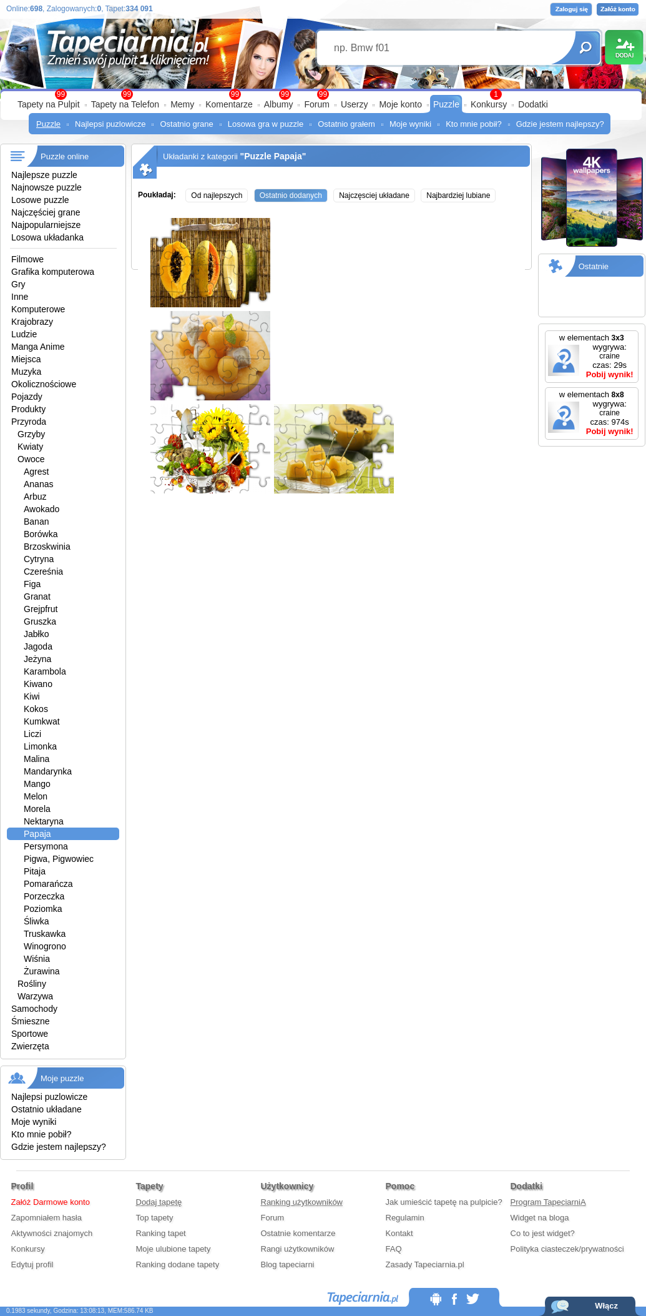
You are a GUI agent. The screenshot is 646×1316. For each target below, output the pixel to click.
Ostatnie (594, 266)
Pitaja (35, 871)
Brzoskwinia (47, 547)
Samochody (34, 1009)
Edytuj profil (32, 1264)
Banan (36, 522)
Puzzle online (65, 156)
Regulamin (405, 1217)
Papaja (37, 834)
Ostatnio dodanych (291, 195)
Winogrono (45, 946)
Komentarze (228, 104)
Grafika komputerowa (52, 272)
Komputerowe (38, 309)
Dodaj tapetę (159, 1202)
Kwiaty (30, 447)
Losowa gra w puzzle (265, 124)
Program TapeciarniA (548, 1202)
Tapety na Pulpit (48, 104)
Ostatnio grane (186, 124)
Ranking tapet (161, 1233)
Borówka (40, 534)
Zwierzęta (30, 1046)
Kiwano (38, 684)
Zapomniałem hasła (46, 1217)
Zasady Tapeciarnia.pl (425, 1264)
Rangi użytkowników (298, 1249)
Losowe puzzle (40, 200)
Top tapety (155, 1217)
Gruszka (40, 621)
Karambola (45, 671)
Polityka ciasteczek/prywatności (567, 1249)
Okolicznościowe (43, 384)
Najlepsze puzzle (44, 175)
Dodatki (532, 104)
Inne (19, 297)
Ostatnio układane (46, 1109)
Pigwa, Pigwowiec (59, 859)
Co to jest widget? (543, 1233)
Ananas (38, 484)
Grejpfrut (40, 609)
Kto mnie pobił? (474, 124)
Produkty (28, 409)
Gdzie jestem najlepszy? (560, 124)
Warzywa (35, 996)
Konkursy (489, 104)
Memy (182, 104)
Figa (32, 584)
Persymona (46, 846)
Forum (316, 104)
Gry (18, 284)
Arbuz (35, 497)
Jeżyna (37, 659)
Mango (37, 784)
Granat (37, 596)
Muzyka (26, 372)
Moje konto (400, 104)
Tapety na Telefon (125, 104)
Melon (35, 796)
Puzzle (446, 104)
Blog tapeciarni (288, 1264)
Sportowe (29, 1034)
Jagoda (38, 646)
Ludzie (24, 334)
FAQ (394, 1249)
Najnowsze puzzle (46, 187)
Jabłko (36, 634)
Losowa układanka (47, 237)
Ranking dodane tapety (178, 1264)
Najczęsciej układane (374, 195)
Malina (36, 759)
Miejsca (26, 359)
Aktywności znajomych (52, 1233)
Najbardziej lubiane (458, 195)
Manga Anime (38, 347)
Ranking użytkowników (302, 1202)
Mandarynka (48, 771)
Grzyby (31, 434)
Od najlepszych (216, 195)
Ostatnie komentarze (298, 1233)
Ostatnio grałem (346, 124)
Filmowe (27, 259)
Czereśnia (43, 571)
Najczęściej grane (46, 212)
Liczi (32, 734)
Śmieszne (30, 1021)
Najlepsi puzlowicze (110, 124)
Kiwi (32, 696)
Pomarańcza (48, 884)
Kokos (36, 709)
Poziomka (43, 909)
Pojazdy (26, 397)
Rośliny (31, 984)
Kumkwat (42, 721)
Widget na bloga (540, 1217)
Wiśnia (37, 959)
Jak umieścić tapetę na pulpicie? (444, 1202)
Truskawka (45, 934)
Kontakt (399, 1233)
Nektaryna (44, 821)
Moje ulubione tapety (173, 1249)
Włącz (606, 1305)
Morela (37, 809)
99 (323, 94)
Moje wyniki (410, 124)
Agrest (36, 472)
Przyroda (28, 422)
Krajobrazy (32, 322)
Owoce (31, 459)
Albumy (278, 104)
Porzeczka (44, 896)
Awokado (41, 509)
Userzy (354, 104)
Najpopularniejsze (46, 225)
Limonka (40, 746)
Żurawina (42, 971)
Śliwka (36, 921)
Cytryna (39, 559)
